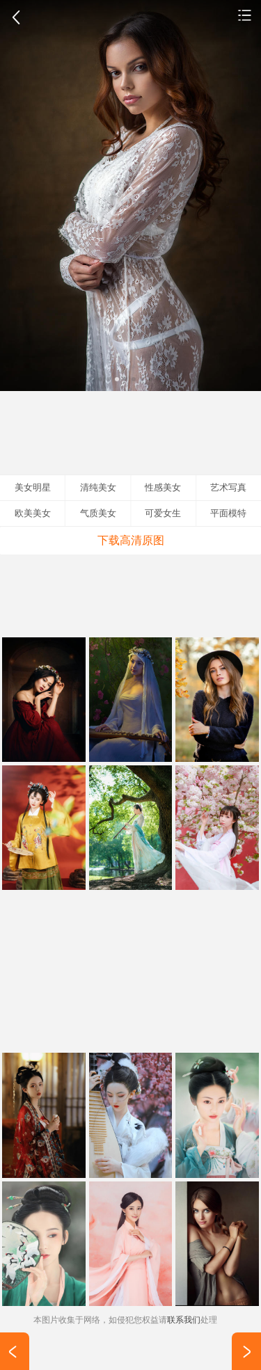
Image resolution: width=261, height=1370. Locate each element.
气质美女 (98, 513)
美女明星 (33, 487)
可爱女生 (163, 513)
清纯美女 (98, 487)
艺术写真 (245, 14)
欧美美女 (33, 513)
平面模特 (228, 513)
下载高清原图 (130, 540)
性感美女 (163, 487)
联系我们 (183, 1320)
